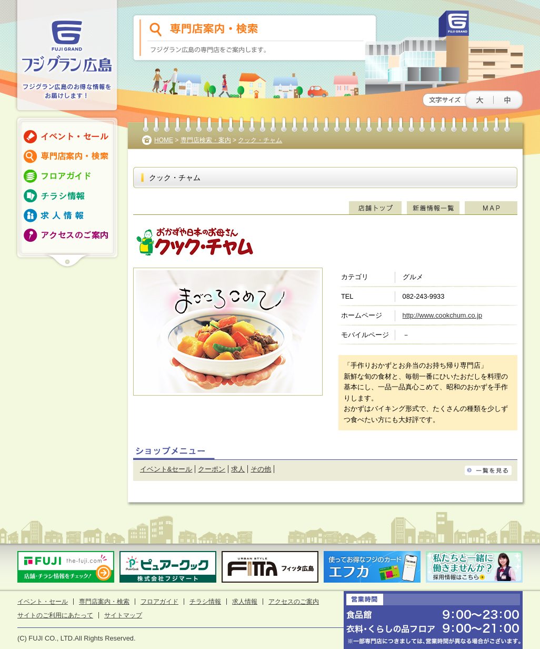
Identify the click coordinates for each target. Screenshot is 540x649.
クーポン (211, 469)
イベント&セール (166, 469)
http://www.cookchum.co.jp (443, 315)
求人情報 (244, 601)
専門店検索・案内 (206, 140)
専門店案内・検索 (104, 601)
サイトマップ (123, 615)
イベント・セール (42, 601)
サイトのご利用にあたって (55, 615)
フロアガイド (159, 601)
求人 (238, 469)
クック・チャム (260, 140)
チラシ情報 (205, 601)
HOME (163, 140)
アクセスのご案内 (293, 601)
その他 (261, 469)
